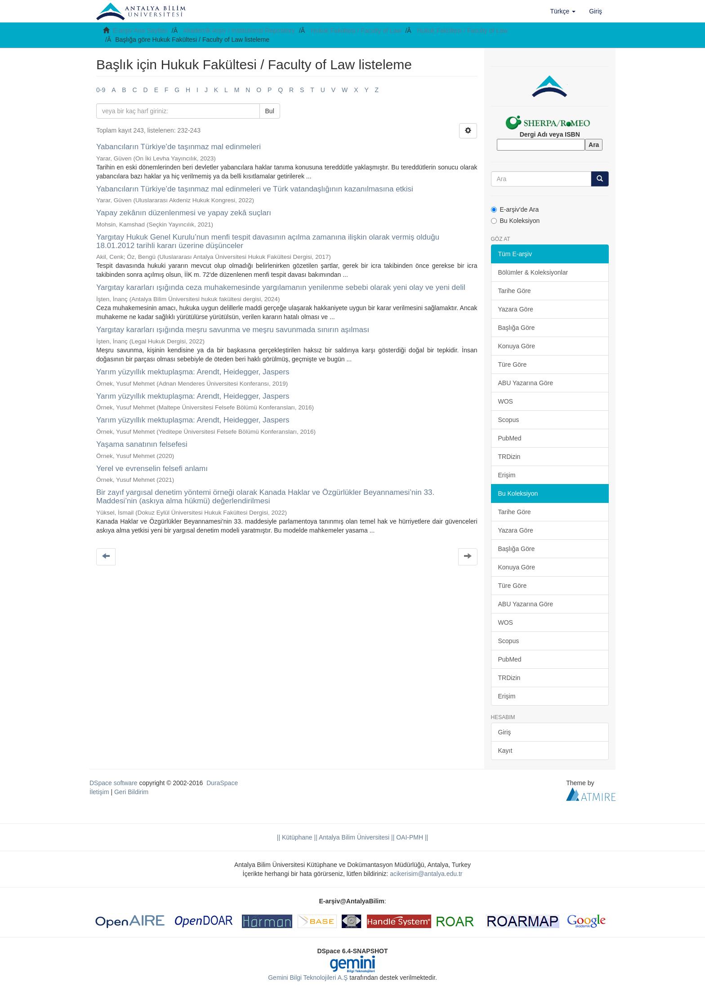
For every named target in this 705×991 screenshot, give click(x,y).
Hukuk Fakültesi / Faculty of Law (356, 30)
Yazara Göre (515, 309)
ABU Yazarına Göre (525, 383)
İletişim (99, 791)
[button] (563, 11)
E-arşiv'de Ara (515, 209)
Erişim (507, 475)
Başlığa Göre (516, 327)
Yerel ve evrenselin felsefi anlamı (152, 468)
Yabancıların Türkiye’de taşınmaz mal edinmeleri (178, 146)
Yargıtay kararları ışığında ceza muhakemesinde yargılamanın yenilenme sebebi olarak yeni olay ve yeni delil (280, 287)
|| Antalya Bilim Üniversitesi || (353, 837)
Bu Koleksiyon (515, 220)
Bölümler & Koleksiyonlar (533, 272)
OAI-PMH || (411, 837)
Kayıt (505, 750)
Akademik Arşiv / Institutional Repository (239, 30)
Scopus (508, 419)
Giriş (504, 732)
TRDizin (509, 456)
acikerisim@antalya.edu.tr (426, 873)
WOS (505, 401)
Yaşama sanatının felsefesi (141, 444)
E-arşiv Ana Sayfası (140, 30)
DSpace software (113, 783)
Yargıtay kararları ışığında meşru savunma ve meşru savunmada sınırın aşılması (232, 329)
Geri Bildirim (131, 791)
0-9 (100, 89)
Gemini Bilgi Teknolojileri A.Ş (308, 977)
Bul (269, 111)
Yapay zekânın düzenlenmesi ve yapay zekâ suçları (183, 213)
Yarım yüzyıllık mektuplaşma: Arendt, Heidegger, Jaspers (193, 372)
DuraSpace (222, 783)
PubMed (510, 438)
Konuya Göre (516, 346)
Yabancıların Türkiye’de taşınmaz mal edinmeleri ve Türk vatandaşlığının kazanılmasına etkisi (254, 189)
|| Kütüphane (294, 837)
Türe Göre (512, 364)
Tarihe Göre (514, 290)
